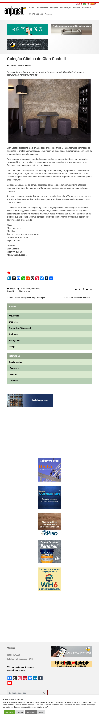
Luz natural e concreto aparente (77, 298)
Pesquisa (48, 14)
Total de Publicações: (17, 659)
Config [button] (41, 712)
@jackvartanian (24, 291)
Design (12, 289)
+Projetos (54, 7)
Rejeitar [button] (20, 712)
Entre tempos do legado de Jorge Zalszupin (27, 298)
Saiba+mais (31, 712)
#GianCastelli (25, 289)
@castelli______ (12, 291)
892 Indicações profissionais (20, 667)
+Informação (65, 7)
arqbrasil (28, 65)
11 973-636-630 (36, 14)
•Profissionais (42, 7)
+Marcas (76, 7)
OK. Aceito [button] (9, 712)
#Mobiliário (35, 289)
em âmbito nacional (16, 670)
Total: (10, 655)
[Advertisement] (23, 435)
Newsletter (86, 7)
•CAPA (32, 7)
